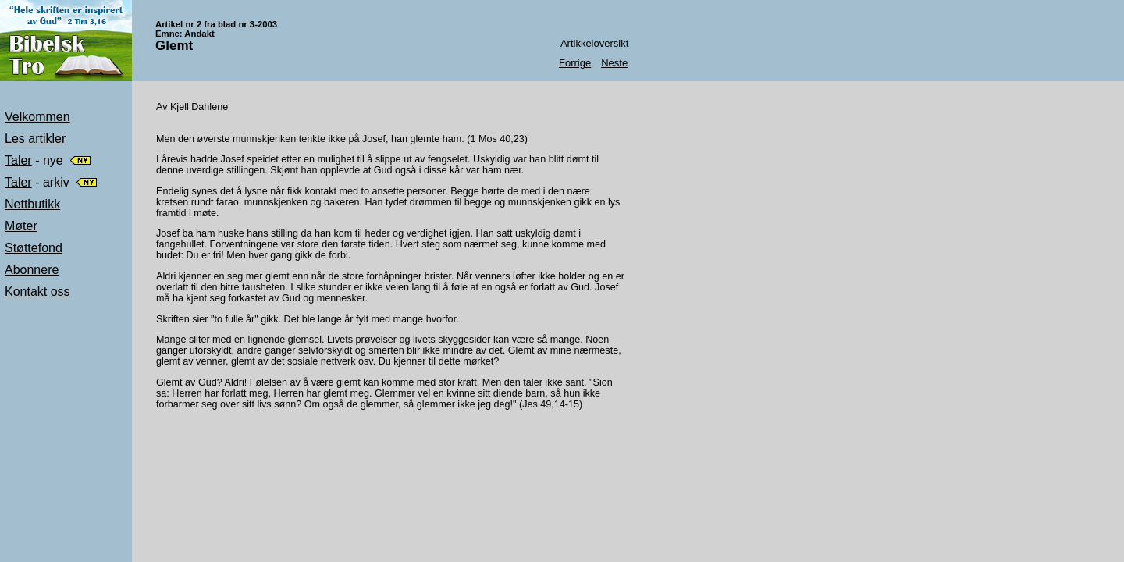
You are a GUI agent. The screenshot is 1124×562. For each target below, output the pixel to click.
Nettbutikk (32, 204)
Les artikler (35, 138)
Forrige (575, 63)
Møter (21, 226)
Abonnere (32, 269)
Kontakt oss (37, 291)
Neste (614, 63)
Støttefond (33, 247)
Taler (18, 160)
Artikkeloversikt (594, 43)
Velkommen (37, 116)
